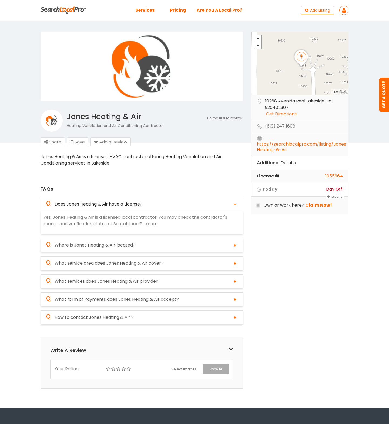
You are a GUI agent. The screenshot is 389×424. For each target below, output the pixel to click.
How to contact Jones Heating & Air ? (90, 317)
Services (145, 10)
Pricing (178, 10)
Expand (335, 196)
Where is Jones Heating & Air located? (90, 245)
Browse (215, 369)
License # (268, 176)
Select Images (184, 369)
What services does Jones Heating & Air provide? (102, 281)
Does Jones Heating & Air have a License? (94, 204)
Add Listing (317, 10)
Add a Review (110, 142)
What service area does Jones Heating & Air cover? (104, 263)
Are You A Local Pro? (219, 10)
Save (78, 142)
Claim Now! (318, 205)
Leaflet (339, 92)
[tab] (142, 204)
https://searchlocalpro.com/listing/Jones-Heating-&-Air (302, 145)
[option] (142, 67)
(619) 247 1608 (280, 126)
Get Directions (281, 114)
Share (52, 142)
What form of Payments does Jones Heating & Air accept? (112, 299)
